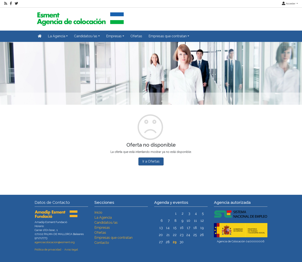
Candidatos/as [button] (85, 36)
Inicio (98, 212)
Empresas (102, 228)
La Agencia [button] (56, 36)
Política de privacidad (48, 249)
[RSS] (5, 3)
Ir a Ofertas (151, 161)
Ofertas (136, 36)
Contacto (101, 243)
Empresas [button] (114, 36)
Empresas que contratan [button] (167, 36)
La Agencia (103, 217)
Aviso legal (71, 249)
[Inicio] (80, 17)
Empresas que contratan (113, 238)
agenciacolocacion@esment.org (55, 242)
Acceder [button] (289, 3)
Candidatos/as (106, 223)
